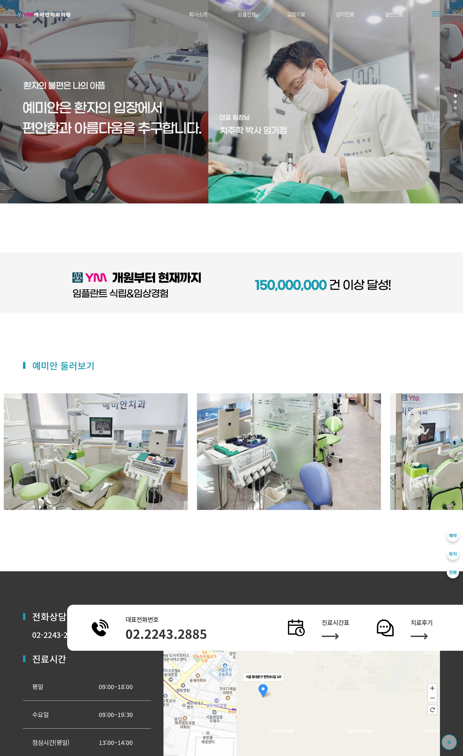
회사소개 (198, 14)
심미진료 (345, 14)
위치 (453, 554)
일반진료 (394, 14)
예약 (453, 535)
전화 (453, 572)
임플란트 (247, 14)
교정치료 (296, 14)
